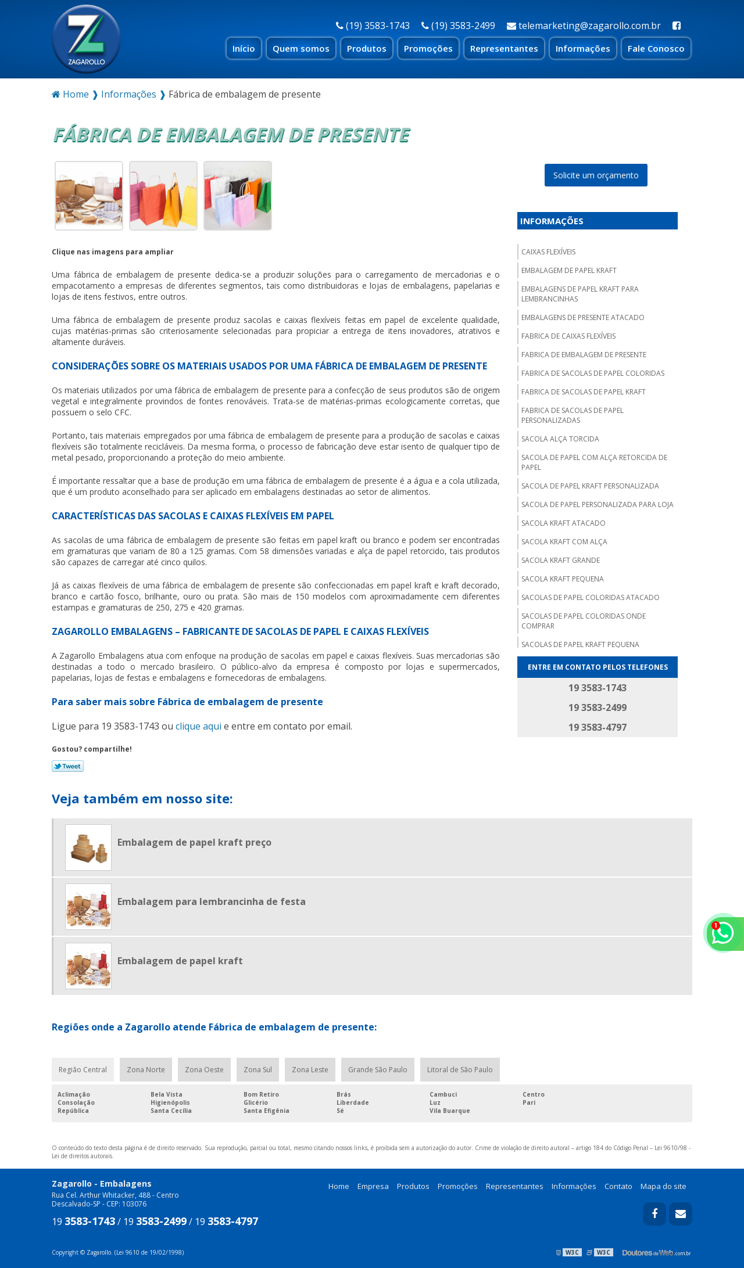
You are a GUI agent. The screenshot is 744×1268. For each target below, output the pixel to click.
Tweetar (68, 766)
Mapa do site (663, 1186)
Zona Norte (146, 1070)
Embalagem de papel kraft (569, 270)
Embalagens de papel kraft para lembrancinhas (580, 294)
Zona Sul (258, 1070)
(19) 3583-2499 (458, 25)
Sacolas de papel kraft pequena (580, 644)
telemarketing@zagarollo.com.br (584, 25)
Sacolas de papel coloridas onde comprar (583, 621)
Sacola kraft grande (560, 560)
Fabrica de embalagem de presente (583, 355)
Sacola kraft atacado (563, 523)
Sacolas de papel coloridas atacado (590, 597)
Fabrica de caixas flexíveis (568, 336)
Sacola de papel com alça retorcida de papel (594, 462)
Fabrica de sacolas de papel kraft (583, 392)
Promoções (428, 48)
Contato (618, 1186)
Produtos (367, 48)
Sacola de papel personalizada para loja (597, 504)
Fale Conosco (656, 48)
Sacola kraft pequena (562, 579)
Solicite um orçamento (596, 175)
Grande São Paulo (377, 1070)
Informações (583, 48)
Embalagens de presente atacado (583, 317)
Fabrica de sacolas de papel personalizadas (572, 415)
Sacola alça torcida (560, 439)
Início (244, 48)
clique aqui (198, 726)
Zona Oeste (204, 1070)
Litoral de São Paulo (460, 1070)
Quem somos (301, 48)
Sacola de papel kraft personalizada (590, 486)
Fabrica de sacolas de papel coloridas (592, 373)
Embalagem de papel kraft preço (194, 842)
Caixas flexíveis (548, 252)
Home (338, 1186)
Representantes (504, 48)
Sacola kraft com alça (564, 542)
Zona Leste (310, 1070)
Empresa (373, 1186)
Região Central (83, 1070)
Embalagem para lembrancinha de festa (211, 901)
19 (83, 1221)
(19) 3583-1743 (373, 25)
